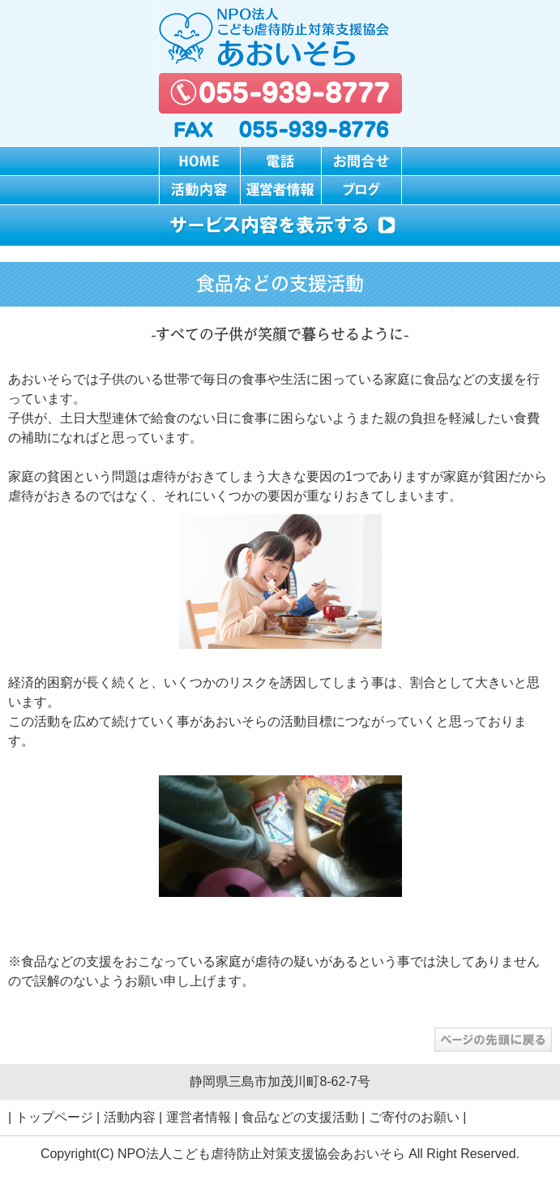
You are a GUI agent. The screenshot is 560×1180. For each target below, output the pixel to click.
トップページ (54, 1117)
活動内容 (130, 1117)
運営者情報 (198, 1117)
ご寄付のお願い (414, 1117)
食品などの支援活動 (300, 1117)
